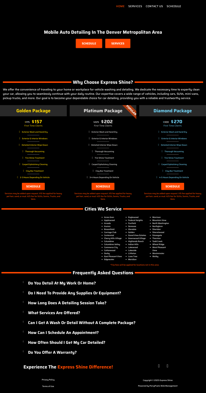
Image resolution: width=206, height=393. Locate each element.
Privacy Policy (48, 379)
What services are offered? (54, 313)
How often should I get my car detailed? (66, 342)
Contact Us (154, 6)
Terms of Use (48, 386)
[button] (103, 283)
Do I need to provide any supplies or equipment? (74, 293)
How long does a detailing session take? (67, 303)
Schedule (174, 6)
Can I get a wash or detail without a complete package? (81, 322)
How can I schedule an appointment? (63, 332)
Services (135, 6)
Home (120, 6)
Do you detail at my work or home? (62, 283)
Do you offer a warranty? (52, 352)
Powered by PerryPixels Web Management (158, 385)
